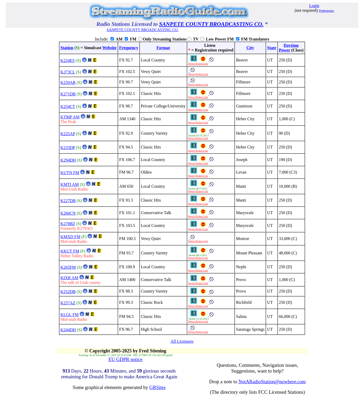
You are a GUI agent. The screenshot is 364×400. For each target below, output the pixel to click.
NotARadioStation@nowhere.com (272, 381)
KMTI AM (69, 184)
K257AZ (67, 303)
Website (109, 47)
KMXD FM (70, 237)
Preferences (326, 10)
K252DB (68, 291)
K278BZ (67, 223)
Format (163, 47)
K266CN (68, 213)
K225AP (67, 134)
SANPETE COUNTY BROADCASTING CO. (211, 24)
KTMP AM (70, 117)
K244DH (68, 330)
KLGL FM (69, 314)
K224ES (67, 60)
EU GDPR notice (125, 359)
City (250, 47)
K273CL (67, 72)
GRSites (157, 387)
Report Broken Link (198, 63)
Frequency (128, 47)
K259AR (68, 82)
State (271, 47)
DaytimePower (289, 47)
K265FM (68, 267)
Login (314, 5)
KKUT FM (69, 251)
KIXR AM (69, 278)
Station (66, 47)
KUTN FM (69, 172)
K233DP (67, 147)
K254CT (67, 106)
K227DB (68, 200)
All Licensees (182, 341)
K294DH (68, 160)
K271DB (68, 94)
